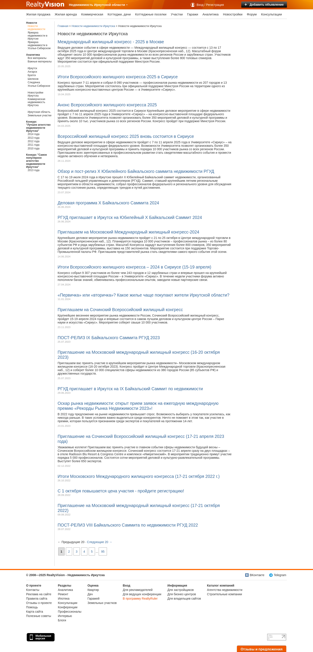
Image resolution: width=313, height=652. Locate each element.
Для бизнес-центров (181, 594)
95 (103, 551)
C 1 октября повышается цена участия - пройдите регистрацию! (121, 491)
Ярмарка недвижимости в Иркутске (37, 35)
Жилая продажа (38, 14)
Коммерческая (92, 14)
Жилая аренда (66, 14)
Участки (177, 14)
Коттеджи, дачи (119, 14)
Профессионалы (69, 611)
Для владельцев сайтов (184, 598)
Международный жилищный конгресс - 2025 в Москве (111, 41)
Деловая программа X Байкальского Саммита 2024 (108, 202)
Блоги (62, 620)
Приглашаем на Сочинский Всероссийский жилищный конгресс (120, 309)
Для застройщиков (180, 590)
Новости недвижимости (36, 28)
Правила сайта (36, 598)
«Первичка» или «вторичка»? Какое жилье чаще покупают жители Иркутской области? (143, 295)
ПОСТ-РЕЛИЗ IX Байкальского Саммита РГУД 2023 (109, 337)
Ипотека (63, 598)
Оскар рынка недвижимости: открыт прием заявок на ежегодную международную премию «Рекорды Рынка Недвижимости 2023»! (138, 406)
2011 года (33, 144)
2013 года (33, 137)
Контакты (32, 590)
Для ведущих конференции (142, 594)
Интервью (65, 616)
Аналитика (210, 14)
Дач (90, 594)
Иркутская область (39, 111)
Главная (63, 26)
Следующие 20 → (99, 542)
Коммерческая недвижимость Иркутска (36, 102)
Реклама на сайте (38, 594)
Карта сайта (34, 611)
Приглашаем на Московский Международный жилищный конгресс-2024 (128, 232)
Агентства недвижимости (224, 590)
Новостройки (233, 14)
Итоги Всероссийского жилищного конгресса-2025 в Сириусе (118, 76)
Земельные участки (39, 115)
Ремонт (63, 594)
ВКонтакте (257, 575)
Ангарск (32, 71)
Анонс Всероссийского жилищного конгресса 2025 (107, 104)
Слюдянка (34, 82)
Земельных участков (102, 603)
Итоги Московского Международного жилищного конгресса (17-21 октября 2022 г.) (139, 476)
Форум (252, 14)
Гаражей (93, 598)
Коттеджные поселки (150, 14)
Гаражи (192, 14)
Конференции (67, 607)
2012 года (33, 141)
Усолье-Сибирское (39, 85)
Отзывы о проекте (39, 603)
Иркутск (32, 68)
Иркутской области (111, 5)
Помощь (32, 607)
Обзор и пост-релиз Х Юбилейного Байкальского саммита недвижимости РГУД (136, 171)
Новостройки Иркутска (35, 94)
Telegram (280, 575)
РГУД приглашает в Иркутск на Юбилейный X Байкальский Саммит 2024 (130, 217)
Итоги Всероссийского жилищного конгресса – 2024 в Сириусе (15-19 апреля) (134, 267)
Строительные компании (224, 594)
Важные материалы (40, 61)
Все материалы (37, 58)
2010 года (33, 148)
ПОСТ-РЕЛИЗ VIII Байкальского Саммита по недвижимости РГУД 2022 (128, 525)
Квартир (93, 590)
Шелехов (33, 78)
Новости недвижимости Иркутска (93, 26)
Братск (32, 75)
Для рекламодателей (138, 590)
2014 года (33, 134)
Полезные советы (38, 616)
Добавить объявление (264, 4)
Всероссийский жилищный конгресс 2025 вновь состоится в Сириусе (126, 136)
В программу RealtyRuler (140, 598)
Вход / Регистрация (210, 5)
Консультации (271, 14)
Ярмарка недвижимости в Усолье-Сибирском (39, 45)
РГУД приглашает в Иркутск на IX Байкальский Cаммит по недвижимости (130, 388)
